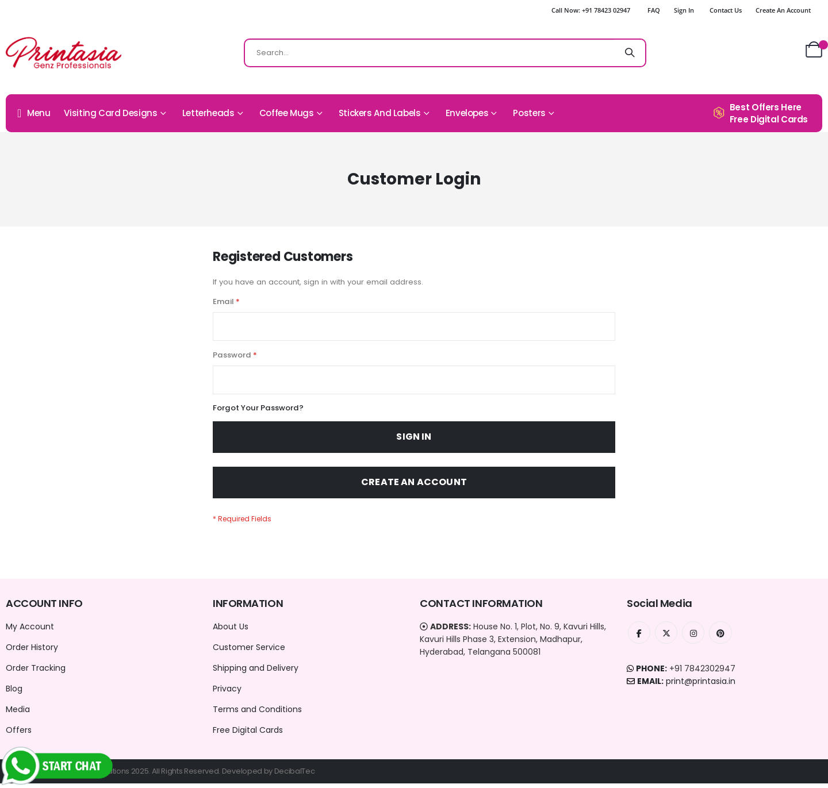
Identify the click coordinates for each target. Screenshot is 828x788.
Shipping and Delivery (255, 672)
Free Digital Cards (248, 734)
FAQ (653, 10)
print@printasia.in (700, 686)
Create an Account (783, 10)
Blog (14, 693)
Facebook (639, 637)
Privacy (227, 693)
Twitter (667, 637)
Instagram (694, 637)
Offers (19, 734)
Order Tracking (36, 672)
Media (18, 714)
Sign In (684, 10)
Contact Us (726, 10)
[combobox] (445, 53)
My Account (30, 631)
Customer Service (249, 652)
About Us (230, 631)
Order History (32, 652)
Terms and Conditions (257, 714)
